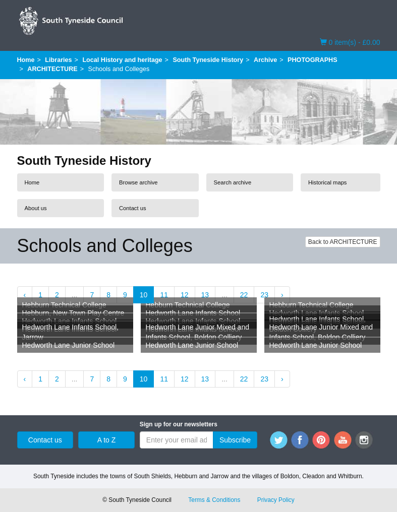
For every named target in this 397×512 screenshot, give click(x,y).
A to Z (106, 440)
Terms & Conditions (214, 499)
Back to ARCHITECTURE (342, 241)
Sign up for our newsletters (178, 424)
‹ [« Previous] (25, 295)
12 (185, 295)
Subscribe (235, 440)
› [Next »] (282, 295)
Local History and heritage (122, 59)
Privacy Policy (276, 499)
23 (264, 295)
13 (205, 295)
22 (244, 295)
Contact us (132, 208)
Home (26, 59)
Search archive (233, 182)
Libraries (58, 59)
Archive (265, 59)
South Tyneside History (208, 59)
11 (164, 295)
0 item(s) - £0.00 (350, 41)
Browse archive (138, 182)
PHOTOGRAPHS (312, 59)
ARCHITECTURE (52, 69)
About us (36, 208)
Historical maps (327, 182)
